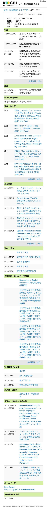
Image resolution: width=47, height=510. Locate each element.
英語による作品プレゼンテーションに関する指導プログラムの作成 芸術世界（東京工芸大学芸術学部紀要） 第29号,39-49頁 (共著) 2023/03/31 (27, 115)
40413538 (8, 499)
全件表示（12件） (35, 243)
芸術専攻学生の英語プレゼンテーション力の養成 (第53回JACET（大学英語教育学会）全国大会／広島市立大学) (30, 472)
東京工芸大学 (22, 252)
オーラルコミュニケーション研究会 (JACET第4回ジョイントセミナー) (29, 191)
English (43, 1)
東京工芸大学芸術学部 (26, 271)
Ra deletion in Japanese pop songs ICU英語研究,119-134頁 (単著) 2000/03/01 (27, 128)
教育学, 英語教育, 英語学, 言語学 (18, 102)
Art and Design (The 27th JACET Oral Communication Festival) (28, 200)
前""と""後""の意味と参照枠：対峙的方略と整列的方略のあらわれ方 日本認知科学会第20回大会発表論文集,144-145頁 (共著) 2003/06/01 (27, 169)
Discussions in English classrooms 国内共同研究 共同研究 (30, 282)
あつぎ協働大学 (23, 262)
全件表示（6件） (35, 81)
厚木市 (22, 371)
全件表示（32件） (35, 179)
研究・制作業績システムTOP (16, 10)
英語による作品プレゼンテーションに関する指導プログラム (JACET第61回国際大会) (29, 211)
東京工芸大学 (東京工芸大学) (29, 257)
